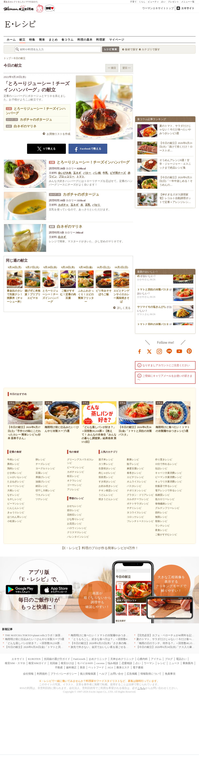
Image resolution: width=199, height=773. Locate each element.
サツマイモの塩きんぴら (151, 308)
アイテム (156, 658)
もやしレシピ (14, 499)
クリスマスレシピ (76, 532)
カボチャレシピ (75, 471)
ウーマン (149, 663)
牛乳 (105, 172)
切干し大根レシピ (45, 490)
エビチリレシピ (135, 477)
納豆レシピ (42, 486)
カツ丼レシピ (106, 464)
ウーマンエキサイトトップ (158, 8)
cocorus (100, 663)
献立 (22, 39)
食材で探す (131, 49)
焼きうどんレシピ (108, 499)
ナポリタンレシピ (136, 490)
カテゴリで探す (151, 49)
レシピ (161, 663)
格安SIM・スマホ (15, 663)
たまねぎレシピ (15, 481)
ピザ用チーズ (118, 172)
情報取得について (150, 673)
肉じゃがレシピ (107, 472)
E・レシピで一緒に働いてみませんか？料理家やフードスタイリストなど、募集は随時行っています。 (99, 680)
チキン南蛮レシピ (108, 490)
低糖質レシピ (162, 495)
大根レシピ (13, 490)
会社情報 (28, 673)
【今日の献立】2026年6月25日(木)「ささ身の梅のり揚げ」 (105, 643)
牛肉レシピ (13, 459)
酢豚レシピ (133, 459)
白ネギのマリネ (25, 126)
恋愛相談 (127, 663)
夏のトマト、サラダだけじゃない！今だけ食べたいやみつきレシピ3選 (175, 129)
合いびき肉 (65, 172)
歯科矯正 (71, 667)
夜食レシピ (161, 530)
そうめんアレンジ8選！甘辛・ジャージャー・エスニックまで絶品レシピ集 (175, 164)
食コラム (67, 39)
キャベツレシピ (15, 486)
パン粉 (97, 172)
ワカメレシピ (43, 495)
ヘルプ (103, 673)
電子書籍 (138, 667)
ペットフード (96, 667)
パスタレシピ (134, 486)
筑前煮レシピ (106, 477)
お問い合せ (116, 673)
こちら (141, 688)
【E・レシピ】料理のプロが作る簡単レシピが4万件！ (100, 548)
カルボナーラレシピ (138, 499)
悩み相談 (113, 663)
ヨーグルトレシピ (45, 468)
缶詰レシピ (161, 468)
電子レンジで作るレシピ (168, 490)
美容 (82, 667)
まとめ (53, 39)
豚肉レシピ (13, 464)
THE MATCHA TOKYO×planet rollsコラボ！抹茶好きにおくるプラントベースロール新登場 (57, 635)
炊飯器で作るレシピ (166, 486)
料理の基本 (85, 39)
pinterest (189, 351)
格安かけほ (67, 663)
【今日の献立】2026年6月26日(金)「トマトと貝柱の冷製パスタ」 (43, 647)
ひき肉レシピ (14, 472)
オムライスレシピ (136, 481)
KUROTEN (34, 658)
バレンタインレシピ (78, 536)
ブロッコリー (67, 176)
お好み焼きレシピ (108, 486)
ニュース (174, 663)
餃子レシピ (133, 464)
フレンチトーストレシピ (140, 521)
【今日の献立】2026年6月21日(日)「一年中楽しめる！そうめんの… (176, 181)
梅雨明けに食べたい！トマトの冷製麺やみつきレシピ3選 (104, 635)
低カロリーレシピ (165, 499)
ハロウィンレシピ (76, 528)
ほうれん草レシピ (17, 517)
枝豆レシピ (73, 476)
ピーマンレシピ (15, 503)
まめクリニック (98, 658)
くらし (142, 2)
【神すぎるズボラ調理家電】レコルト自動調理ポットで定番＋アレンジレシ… (175, 198)
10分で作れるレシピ (166, 464)
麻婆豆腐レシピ (135, 468)
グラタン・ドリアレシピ (140, 495)
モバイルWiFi (85, 663)
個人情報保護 (88, 673)
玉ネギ (77, 172)
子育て (133, 2)
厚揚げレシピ (43, 477)
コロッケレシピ (135, 517)
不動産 (59, 667)
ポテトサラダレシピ (138, 503)
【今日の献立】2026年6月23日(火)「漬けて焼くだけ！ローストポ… (176, 146)
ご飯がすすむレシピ (166, 534)
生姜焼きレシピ (107, 468)
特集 (32, 39)
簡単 (42, 39)
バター (87, 172)
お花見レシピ (74, 523)
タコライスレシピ (136, 512)
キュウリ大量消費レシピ (168, 481)
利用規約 (42, 673)
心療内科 (142, 658)
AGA (110, 667)
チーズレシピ (43, 464)
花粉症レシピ (74, 514)
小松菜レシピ (14, 521)
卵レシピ (40, 459)
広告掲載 (132, 673)
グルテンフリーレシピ (167, 508)
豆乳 (88, 204)
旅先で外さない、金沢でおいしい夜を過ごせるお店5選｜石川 (107, 647)
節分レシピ (73, 510)
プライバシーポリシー (64, 673)
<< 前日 (112, 67)
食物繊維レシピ (163, 503)
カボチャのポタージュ (36, 119)
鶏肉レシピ (13, 468)
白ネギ (62, 236)
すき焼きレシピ (107, 481)
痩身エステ (123, 667)
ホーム (11, 39)
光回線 (54, 663)
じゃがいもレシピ (17, 477)
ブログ (169, 658)
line (169, 351)
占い (163, 2)
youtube (179, 351)
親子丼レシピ (106, 459)
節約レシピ (161, 512)
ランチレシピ (162, 525)
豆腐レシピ (42, 472)
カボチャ (63, 204)
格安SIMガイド (37, 663)
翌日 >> (126, 67)
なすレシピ (13, 495)
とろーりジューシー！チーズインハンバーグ (93, 162)
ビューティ (153, 2)
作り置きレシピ (163, 459)
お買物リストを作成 (58, 133)
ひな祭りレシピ (75, 519)
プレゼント (173, 2)
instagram (159, 351)
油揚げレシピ (43, 481)
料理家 (100, 39)
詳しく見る (124, 307)
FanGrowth (79, 658)
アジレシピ (73, 489)
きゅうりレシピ (15, 512)
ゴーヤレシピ (74, 485)
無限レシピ (161, 517)
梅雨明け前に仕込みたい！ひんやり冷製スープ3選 (34, 639)
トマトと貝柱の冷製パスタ (153, 291)
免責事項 (170, 673)
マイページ (116, 39)
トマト (80, 176)
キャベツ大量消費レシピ (168, 472)
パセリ (96, 204)
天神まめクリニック (122, 658)
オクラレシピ (74, 480)
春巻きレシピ (134, 472)
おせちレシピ (74, 506)
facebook (140, 351)
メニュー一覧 (188, 2)
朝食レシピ (161, 521)
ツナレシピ (42, 499)
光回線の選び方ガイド (57, 658)
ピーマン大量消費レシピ (168, 477)
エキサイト (187, 8)
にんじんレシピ (15, 508)
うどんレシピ (106, 495)
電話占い (181, 658)
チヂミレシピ (134, 508)
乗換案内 (188, 663)
